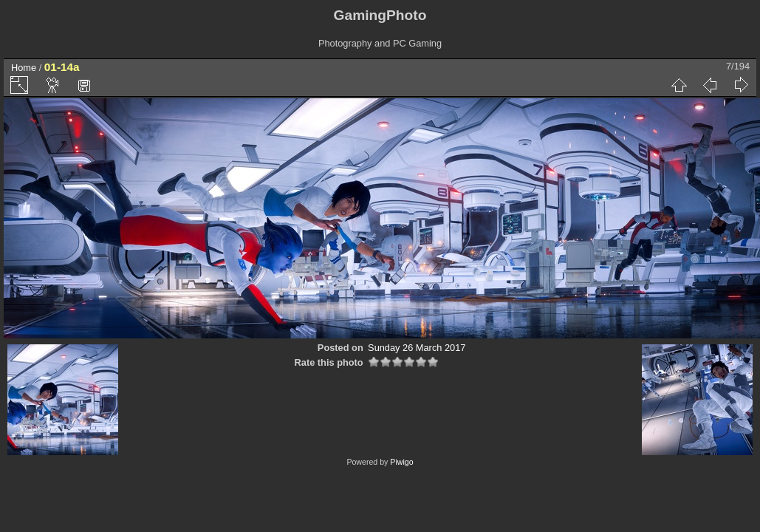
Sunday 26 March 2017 (416, 347)
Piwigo (401, 461)
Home (23, 67)
